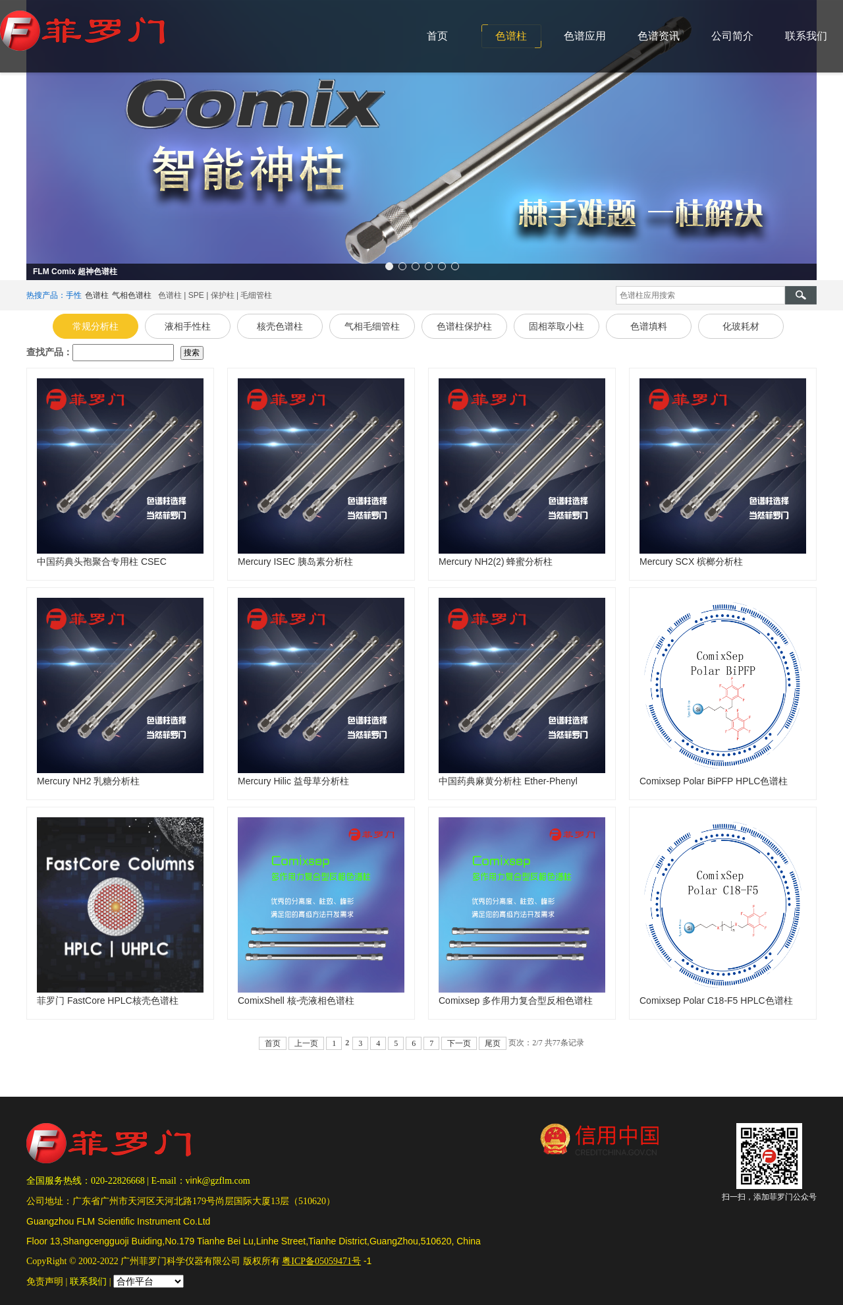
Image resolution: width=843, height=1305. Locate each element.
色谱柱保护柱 (464, 326)
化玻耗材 (740, 326)
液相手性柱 (188, 326)
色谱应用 (585, 36)
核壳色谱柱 (280, 326)
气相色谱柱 (131, 295)
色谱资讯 (659, 36)
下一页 (459, 1043)
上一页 (306, 1043)
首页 (437, 36)
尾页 (493, 1043)
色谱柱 (511, 36)
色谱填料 (648, 326)
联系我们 (806, 36)
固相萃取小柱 (556, 326)
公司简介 (732, 36)
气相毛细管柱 (372, 326)
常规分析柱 (95, 326)
